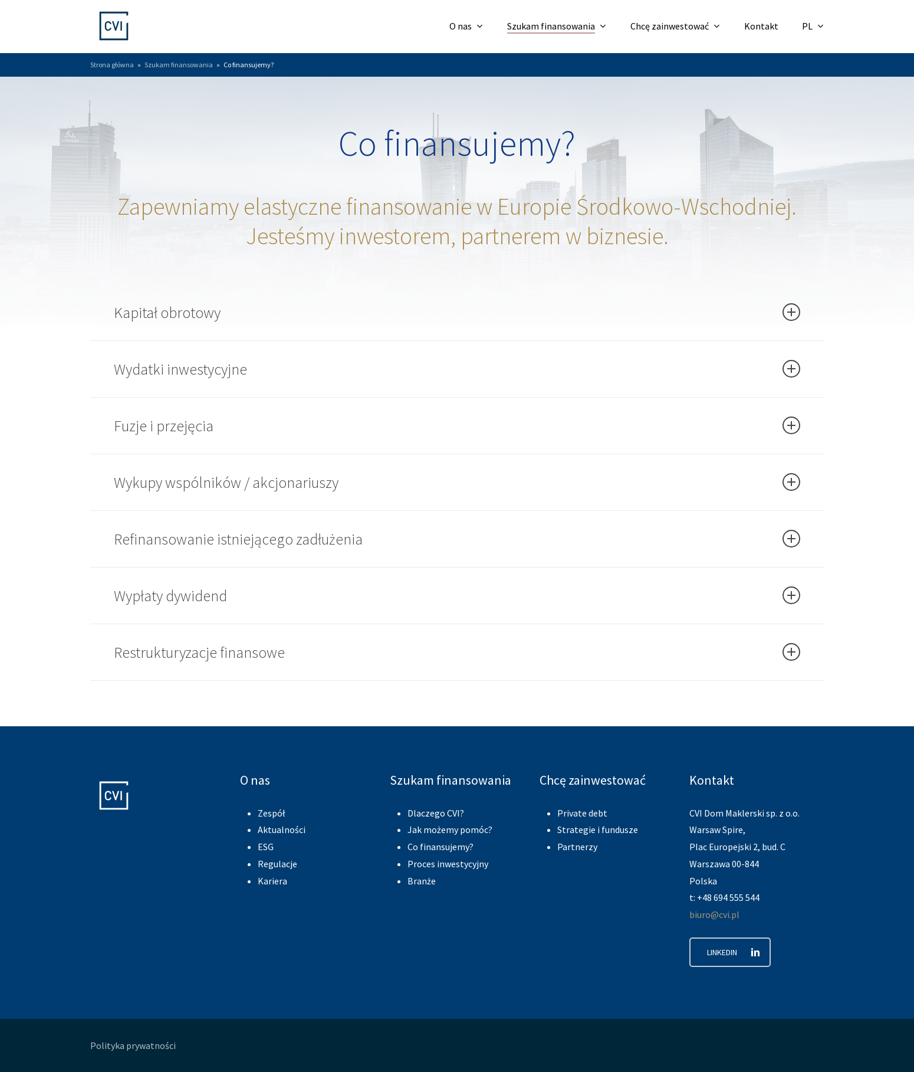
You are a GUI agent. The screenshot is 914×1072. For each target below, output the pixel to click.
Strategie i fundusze (597, 829)
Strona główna (112, 64)
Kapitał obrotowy (457, 312)
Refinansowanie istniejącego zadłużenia (457, 539)
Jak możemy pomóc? (449, 829)
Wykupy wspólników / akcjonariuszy (457, 482)
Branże (421, 881)
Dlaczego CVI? (435, 813)
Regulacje (277, 864)
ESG (266, 847)
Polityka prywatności (133, 1045)
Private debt (582, 813)
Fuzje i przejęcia (457, 425)
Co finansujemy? (440, 847)
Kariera (272, 881)
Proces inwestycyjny (447, 864)
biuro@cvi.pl (714, 914)
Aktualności (281, 829)
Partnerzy (577, 847)
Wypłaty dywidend (457, 595)
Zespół (271, 813)
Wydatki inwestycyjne (457, 369)
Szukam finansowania (178, 64)
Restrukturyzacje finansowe (457, 652)
